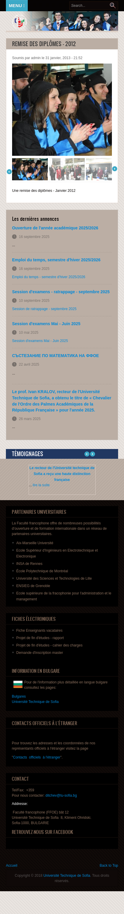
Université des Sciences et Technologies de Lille (54, 578)
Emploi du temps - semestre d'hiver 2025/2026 (48, 277)
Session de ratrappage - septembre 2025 (44, 309)
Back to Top (109, 865)
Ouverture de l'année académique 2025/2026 (55, 228)
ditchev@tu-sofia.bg (61, 795)
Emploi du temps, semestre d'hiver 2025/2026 (56, 259)
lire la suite (41, 485)
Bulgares (19, 696)
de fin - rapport (40, 638)
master (39, 653)
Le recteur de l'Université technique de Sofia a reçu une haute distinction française (62, 474)
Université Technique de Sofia (66, 876)
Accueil (11, 865)
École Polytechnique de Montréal (42, 571)
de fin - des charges (49, 645)
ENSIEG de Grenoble (33, 586)
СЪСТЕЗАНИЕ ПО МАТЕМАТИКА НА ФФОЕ (55, 355)
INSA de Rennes (29, 564)
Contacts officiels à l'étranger (36, 757)
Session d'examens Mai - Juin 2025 (46, 323)
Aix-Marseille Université (34, 543)
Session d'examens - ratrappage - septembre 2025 (61, 291)
